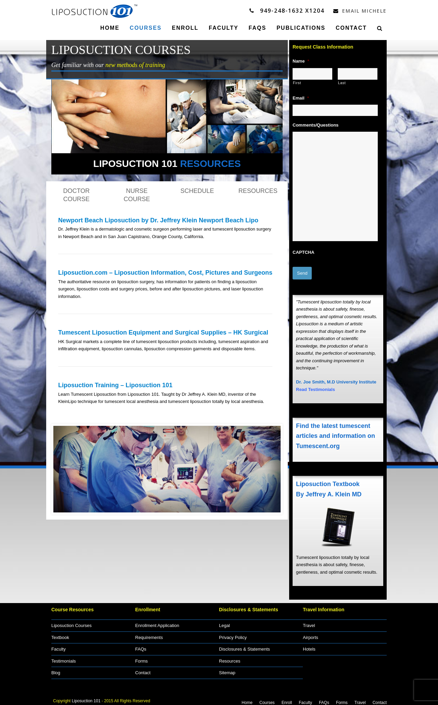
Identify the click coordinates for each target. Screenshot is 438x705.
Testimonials (63, 658)
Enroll (287, 699)
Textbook (60, 634)
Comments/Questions (315, 124)
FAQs (140, 646)
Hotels (309, 646)
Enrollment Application (157, 622)
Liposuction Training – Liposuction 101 (115, 384)
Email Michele (358, 10)
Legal (224, 622)
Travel (309, 622)
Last (342, 82)
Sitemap (227, 670)
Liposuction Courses (71, 622)
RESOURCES (258, 190)
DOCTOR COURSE (76, 194)
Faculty (58, 646)
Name (301, 60)
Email (301, 97)
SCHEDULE (197, 190)
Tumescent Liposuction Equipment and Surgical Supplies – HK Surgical (163, 332)
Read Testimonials (315, 386)
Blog (55, 670)
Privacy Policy (233, 634)
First (297, 82)
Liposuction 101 (86, 697)
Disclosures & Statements (244, 646)
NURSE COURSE (137, 194)
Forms (141, 658)
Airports (310, 634)
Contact (143, 670)
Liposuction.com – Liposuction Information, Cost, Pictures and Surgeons (165, 272)
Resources (229, 658)
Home (247, 699)
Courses (267, 699)
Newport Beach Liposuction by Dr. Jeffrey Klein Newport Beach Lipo (158, 220)
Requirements (149, 634)
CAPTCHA (303, 251)
